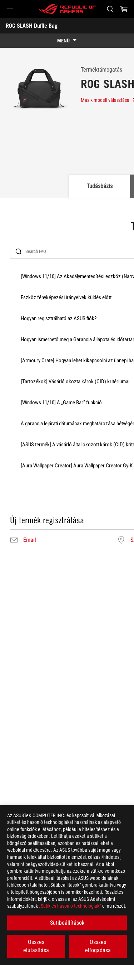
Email (29, 540)
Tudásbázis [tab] (100, 186)
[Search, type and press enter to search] (109, 9)
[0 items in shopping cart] (124, 9)
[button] (10, 9)
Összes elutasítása (36, 946)
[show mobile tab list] (67, 40)
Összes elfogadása (98, 946)
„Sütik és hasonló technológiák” (70, 906)
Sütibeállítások (67, 922)
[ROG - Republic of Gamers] (67, 9)
